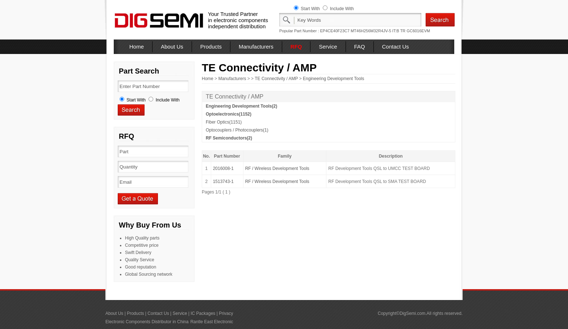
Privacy (226, 313)
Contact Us (395, 46)
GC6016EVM (418, 31)
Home (136, 46)
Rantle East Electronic (211, 321)
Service (328, 46)
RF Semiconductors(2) (229, 138)
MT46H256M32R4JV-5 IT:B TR (378, 31)
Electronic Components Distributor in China (146, 321)
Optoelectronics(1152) (228, 114)
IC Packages (203, 313)
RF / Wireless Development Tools (277, 168)
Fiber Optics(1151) (224, 122)
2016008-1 (223, 168)
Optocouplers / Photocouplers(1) (237, 130)
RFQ (296, 46)
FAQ (359, 46)
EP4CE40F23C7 (335, 31)
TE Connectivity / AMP (276, 78)
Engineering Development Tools (333, 78)
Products (211, 46)
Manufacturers (256, 46)
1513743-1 (223, 181)
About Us (172, 46)
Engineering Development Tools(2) (241, 106)
